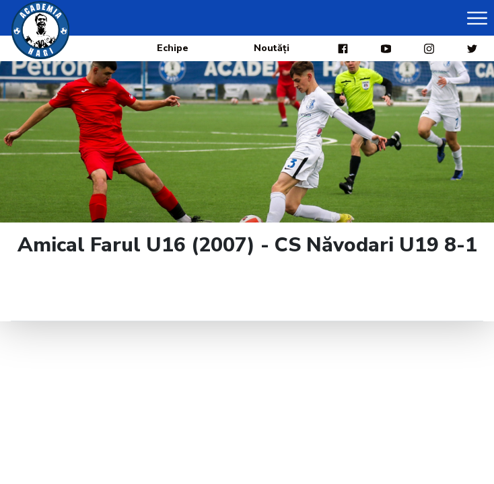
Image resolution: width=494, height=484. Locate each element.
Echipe (172, 48)
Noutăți (271, 48)
